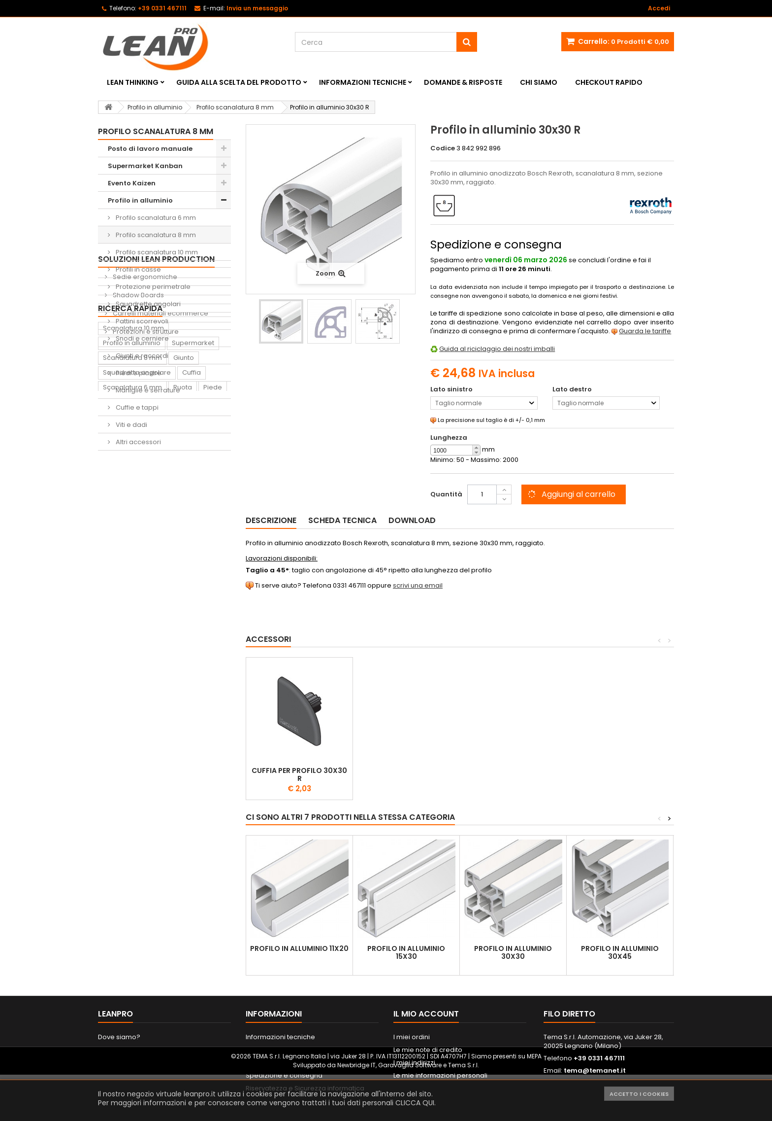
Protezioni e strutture (145, 540)
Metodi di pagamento (281, 1062)
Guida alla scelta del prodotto (238, 82)
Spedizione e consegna (284, 1075)
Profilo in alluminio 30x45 (620, 952)
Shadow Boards (137, 503)
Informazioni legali (275, 1049)
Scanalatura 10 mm (133, 585)
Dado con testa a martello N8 (299, 774)
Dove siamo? (119, 1037)
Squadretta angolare (137, 629)
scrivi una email (418, 585)
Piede (212, 644)
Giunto (183, 615)
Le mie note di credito (427, 1049)
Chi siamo (538, 82)
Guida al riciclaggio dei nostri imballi (497, 348)
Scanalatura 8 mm (132, 615)
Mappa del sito (122, 1062)
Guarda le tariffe (645, 331)
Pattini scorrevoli (141, 321)
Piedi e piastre (137, 373)
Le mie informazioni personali (440, 1075)
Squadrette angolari (147, 304)
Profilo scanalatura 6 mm (155, 217)
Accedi (659, 8)
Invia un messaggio (257, 8)
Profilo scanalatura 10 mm (156, 252)
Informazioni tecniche (362, 82)
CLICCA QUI (414, 1103)
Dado (112, 659)
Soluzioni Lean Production (156, 467)
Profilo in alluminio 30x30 (513, 952)
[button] (476, 447)
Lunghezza (448, 437)
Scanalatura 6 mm (132, 644)
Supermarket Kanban (145, 166)
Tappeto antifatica (194, 689)
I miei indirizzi (414, 1062)
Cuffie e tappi (136, 407)
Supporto (147, 659)
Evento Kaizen (132, 183)
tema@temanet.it (595, 1070)
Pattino (114, 718)
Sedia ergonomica (176, 703)
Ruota (182, 644)
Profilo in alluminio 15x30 (406, 952)
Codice (442, 148)
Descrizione (271, 520)
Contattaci (114, 1049)
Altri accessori (137, 442)
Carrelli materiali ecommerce (159, 521)
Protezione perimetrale (152, 286)
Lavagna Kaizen (128, 689)
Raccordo (119, 703)
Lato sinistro (452, 389)
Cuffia (191, 629)
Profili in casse (137, 269)
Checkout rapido (609, 82)
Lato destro (572, 389)
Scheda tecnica (342, 520)
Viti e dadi (130, 424)
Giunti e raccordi (141, 355)
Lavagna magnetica (168, 718)
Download (412, 520)
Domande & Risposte (463, 82)
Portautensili (122, 733)
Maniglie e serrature (147, 390)
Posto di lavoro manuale (150, 148)
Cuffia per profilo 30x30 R (620, 774)
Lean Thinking (133, 82)
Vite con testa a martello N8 (406, 774)
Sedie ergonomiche (144, 485)
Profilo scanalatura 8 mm (155, 235)
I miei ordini (411, 1037)
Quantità (446, 494)
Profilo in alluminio (140, 200)
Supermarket (193, 600)
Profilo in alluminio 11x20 (299, 948)
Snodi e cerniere (141, 338)
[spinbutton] (455, 450)
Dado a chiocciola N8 (513, 770)
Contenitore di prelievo (140, 674)
